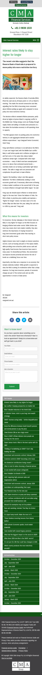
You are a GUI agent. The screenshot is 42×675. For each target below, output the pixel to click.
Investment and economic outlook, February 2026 (19, 455)
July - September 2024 (11, 577)
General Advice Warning (9, 650)
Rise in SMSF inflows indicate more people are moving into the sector (19, 437)
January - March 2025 (11, 570)
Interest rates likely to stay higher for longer (18, 402)
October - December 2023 (12, 588)
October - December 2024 (12, 574)
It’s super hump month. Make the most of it (18, 514)
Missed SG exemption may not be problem (17, 504)
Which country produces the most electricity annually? (18, 547)
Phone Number (21, 363)
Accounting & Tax (27, 2)
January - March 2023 (11, 599)
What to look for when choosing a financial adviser (20, 466)
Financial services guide (9, 648)
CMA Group (13, 2)
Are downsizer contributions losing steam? (17, 462)
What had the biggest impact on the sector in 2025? (20, 534)
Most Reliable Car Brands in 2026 (14, 473)
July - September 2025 (11, 563)
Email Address (21, 356)
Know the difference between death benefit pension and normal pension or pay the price (20, 427)
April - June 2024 (9, 581)
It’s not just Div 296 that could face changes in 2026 (20, 542)
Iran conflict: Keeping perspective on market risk (19, 406)
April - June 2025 (9, 566)
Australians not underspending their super (17, 487)
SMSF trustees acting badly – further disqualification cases (21, 421)
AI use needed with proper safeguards (16, 470)
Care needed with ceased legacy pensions (17, 531)
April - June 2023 (9, 596)
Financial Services (21, 5)
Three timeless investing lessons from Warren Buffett (19, 519)
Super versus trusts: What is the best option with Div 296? (21, 443)
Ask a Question (21, 375)
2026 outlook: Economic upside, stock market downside (18, 525)
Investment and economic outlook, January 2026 (19, 483)
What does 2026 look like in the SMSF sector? (19, 538)
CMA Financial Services (10, 40)
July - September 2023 (11, 592)
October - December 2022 (12, 603)
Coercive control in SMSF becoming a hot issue (19, 459)
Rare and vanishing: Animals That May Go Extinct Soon (19, 509)
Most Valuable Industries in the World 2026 (17, 409)
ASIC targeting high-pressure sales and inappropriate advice (17, 478)
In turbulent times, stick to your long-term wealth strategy (19, 414)
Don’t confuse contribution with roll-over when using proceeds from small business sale (20, 499)
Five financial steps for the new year (15, 491)
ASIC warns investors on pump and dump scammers (20, 494)
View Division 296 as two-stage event (16, 432)
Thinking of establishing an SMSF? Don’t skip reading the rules (18, 450)
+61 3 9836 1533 (21, 28)
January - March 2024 (11, 585)
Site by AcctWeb (7, 658)
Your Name (21, 348)
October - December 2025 (12, 559)
